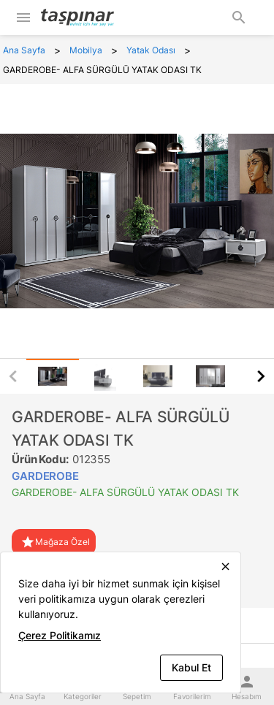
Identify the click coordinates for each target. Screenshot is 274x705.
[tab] (52, 376)
